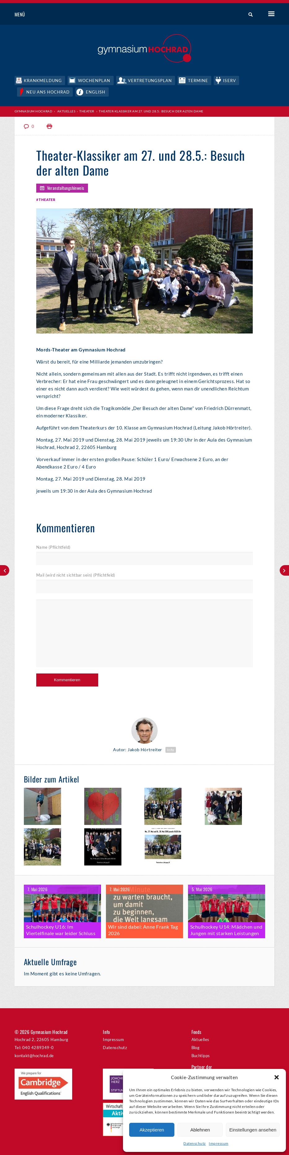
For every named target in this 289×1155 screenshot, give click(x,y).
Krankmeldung (43, 80)
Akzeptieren (151, 1129)
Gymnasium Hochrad (34, 111)
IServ (229, 80)
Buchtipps (200, 1055)
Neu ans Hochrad (48, 91)
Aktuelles (66, 111)
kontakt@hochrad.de (34, 1055)
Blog (195, 1047)
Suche (248, 14)
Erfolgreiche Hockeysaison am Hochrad (284, 570)
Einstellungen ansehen (252, 1129)
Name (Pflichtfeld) (53, 547)
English (95, 91)
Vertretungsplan (150, 80)
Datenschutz (194, 1143)
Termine (198, 80)
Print (49, 126)
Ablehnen (200, 1129)
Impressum (218, 1143)
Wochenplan (94, 80)
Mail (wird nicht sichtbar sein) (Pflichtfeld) (75, 575)
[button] (277, 1077)
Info (170, 749)
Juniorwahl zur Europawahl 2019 (4, 570)
